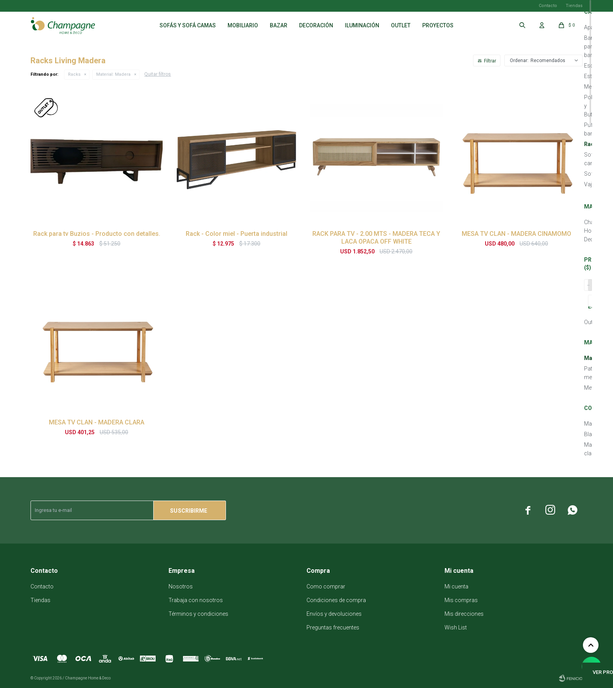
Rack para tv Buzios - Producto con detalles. (96, 233)
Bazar (278, 25)
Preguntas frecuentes (332, 627)
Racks (74, 74)
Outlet (400, 25)
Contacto (548, 5)
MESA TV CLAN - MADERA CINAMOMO (516, 233)
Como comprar (325, 586)
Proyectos (437, 25)
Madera (113, 74)
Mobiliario (243, 25)
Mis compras (461, 600)
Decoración (316, 25)
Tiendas (574, 5)
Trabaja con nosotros (195, 600)
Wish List (456, 627)
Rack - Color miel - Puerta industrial (236, 233)
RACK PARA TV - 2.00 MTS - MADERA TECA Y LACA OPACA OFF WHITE (376, 237)
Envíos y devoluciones (334, 614)
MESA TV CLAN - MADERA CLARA (96, 422)
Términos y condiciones (198, 614)
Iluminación (362, 25)
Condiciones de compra (336, 600)
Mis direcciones (464, 614)
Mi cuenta (456, 586)
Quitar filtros (157, 74)
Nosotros (180, 586)
